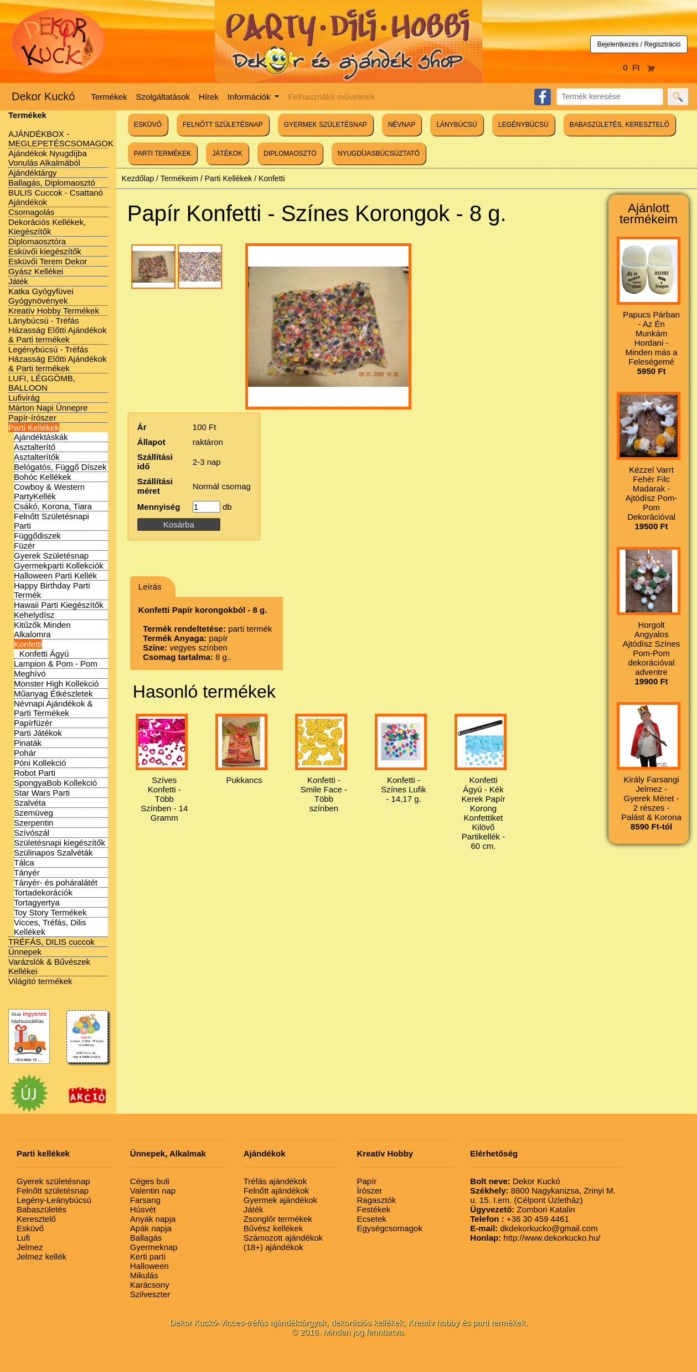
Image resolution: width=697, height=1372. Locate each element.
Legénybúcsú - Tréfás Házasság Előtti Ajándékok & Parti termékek (57, 359)
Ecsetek (371, 1218)
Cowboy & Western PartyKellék (49, 491)
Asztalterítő (34, 447)
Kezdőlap (138, 178)
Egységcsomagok (389, 1228)
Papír (366, 1181)
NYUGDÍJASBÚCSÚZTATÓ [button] (379, 153)
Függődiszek (37, 535)
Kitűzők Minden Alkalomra (42, 629)
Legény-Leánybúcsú (54, 1200)
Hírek (209, 96)
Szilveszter (150, 1294)
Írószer (369, 1190)
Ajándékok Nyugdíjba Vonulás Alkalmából (47, 158)
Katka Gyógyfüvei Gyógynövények (41, 295)
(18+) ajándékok (273, 1247)
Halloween (149, 1266)
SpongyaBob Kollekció (55, 782)
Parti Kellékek (33, 427)
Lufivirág (24, 397)
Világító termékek (40, 981)
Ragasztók (376, 1200)
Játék (18, 281)
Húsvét (143, 1209)
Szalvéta (30, 802)
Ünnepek (25, 951)
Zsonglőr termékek (278, 1218)
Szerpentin (34, 822)
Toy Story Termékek (50, 912)
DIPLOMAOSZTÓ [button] (290, 153)
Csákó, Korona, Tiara (53, 506)
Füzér (24, 545)
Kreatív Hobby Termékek (53, 310)
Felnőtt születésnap (53, 1190)
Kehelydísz (34, 615)
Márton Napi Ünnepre (47, 407)
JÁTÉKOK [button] (227, 153)
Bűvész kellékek (273, 1228)
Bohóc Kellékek (42, 477)
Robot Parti (34, 772)
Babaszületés (41, 1209)
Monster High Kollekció (56, 683)
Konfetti (28, 644)
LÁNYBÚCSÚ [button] (456, 125)
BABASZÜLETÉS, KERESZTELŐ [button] (619, 125)
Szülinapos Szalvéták (53, 852)
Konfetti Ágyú (44, 653)
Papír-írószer (32, 417)
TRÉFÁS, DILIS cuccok (51, 941)
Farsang (145, 1200)
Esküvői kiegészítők (44, 251)
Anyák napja (153, 1218)
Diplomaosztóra (37, 241)
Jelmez (30, 1247)
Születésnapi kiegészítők (59, 842)
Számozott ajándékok (283, 1237)
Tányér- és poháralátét (55, 882)
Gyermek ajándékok (280, 1200)
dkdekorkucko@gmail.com (533, 1228)
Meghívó (30, 673)
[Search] (609, 96)
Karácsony (149, 1284)
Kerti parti (148, 1256)
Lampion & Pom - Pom (55, 663)
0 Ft (639, 67)
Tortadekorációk (43, 892)
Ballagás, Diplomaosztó (51, 182)
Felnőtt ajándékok (276, 1190)
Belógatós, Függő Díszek (60, 467)
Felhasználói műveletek (331, 96)
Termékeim (179, 178)
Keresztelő (36, 1218)
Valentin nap (152, 1190)
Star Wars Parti (42, 792)
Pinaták (28, 743)
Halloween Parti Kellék (55, 575)
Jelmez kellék (41, 1256)
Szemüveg (33, 812)
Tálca (24, 862)
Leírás (150, 586)
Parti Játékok (38, 733)
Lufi (23, 1237)
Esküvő (30, 1228)
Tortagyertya (37, 902)
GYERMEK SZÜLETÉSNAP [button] (325, 125)
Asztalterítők (37, 457)
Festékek (373, 1209)
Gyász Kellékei (35, 271)
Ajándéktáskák (41, 437)
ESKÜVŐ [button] (148, 125)
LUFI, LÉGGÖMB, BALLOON (41, 382)
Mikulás (144, 1275)
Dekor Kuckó (43, 96)
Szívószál (31, 832)
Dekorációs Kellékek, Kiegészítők (47, 226)
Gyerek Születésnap (51, 555)
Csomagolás (31, 212)
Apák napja (151, 1228)
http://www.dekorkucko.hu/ (535, 1237)
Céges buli (149, 1181)
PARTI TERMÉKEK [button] (162, 153)
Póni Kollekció (40, 762)
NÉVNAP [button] (401, 125)
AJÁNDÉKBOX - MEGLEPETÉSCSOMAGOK (60, 138)
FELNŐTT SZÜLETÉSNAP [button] (222, 125)
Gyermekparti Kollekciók (59, 565)
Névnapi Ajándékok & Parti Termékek (53, 708)
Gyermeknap (154, 1247)
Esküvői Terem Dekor (47, 261)
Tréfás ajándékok (275, 1181)
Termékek (109, 96)
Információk (250, 96)
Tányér (27, 872)
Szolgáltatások (163, 96)
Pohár (25, 752)
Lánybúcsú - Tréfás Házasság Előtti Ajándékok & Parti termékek (57, 330)
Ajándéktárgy (32, 172)
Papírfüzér (33, 723)
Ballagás (146, 1237)
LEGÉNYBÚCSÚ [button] (523, 125)
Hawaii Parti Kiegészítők (59, 605)
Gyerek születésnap (53, 1181)
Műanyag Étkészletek (53, 693)
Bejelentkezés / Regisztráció (639, 44)
